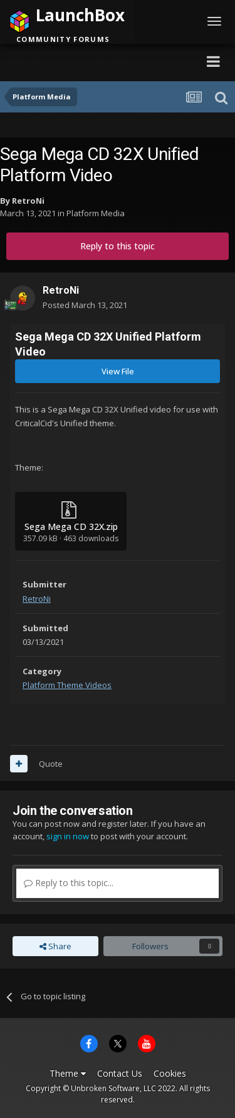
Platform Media (95, 213)
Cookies (170, 1073)
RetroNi (28, 200)
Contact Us (119, 1073)
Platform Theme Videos (67, 685)
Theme (68, 1073)
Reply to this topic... (68, 883)
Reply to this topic (117, 246)
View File (118, 371)
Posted (85, 305)
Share (55, 946)
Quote (51, 763)
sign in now (67, 836)
